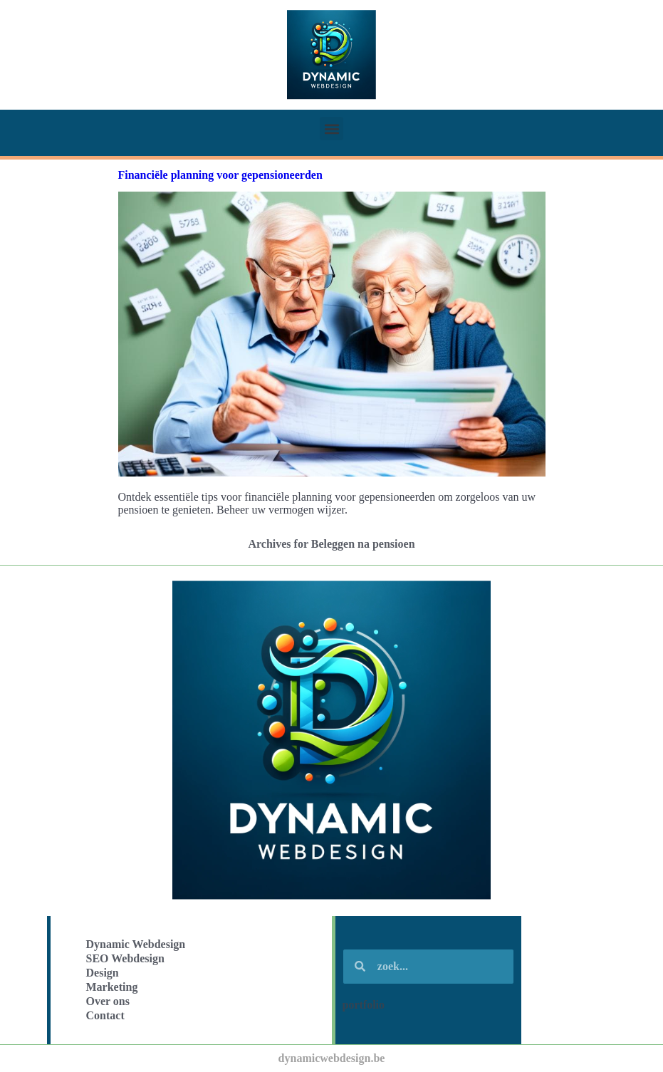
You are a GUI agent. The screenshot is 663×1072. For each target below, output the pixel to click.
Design (102, 973)
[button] (331, 128)
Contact (105, 1015)
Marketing (112, 987)
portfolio (364, 1005)
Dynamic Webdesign (136, 944)
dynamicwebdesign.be (331, 1058)
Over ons (108, 1001)
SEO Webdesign (125, 958)
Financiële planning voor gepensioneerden (220, 175)
